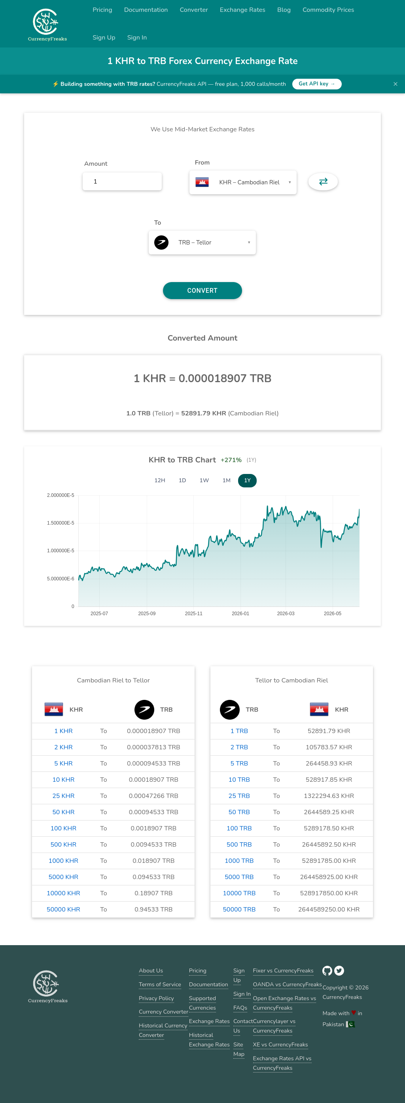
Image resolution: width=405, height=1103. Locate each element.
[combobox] (243, 182)
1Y (247, 480)
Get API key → (317, 83)
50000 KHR (63, 909)
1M (227, 480)
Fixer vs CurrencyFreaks (283, 970)
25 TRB (239, 796)
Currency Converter (163, 1012)
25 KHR (63, 796)
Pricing (102, 10)
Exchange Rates (242, 10)
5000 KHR (63, 877)
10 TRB (239, 779)
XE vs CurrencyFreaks (280, 1044)
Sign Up (104, 37)
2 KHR (63, 747)
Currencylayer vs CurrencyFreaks (274, 1026)
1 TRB (239, 731)
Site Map (238, 1049)
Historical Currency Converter (163, 1030)
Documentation (146, 10)
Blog (284, 10)
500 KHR (63, 844)
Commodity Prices (328, 10)
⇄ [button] (323, 181)
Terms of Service (160, 984)
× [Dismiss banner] (395, 84)
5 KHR (63, 763)
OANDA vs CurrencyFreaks (287, 984)
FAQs (240, 1008)
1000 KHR (63, 861)
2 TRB (239, 747)
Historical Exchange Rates (209, 1039)
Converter (194, 10)
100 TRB (239, 828)
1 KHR (63, 731)
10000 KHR (63, 893)
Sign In (137, 37)
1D (182, 480)
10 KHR (63, 779)
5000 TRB (239, 877)
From (202, 162)
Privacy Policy (156, 998)
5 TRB (239, 763)
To (157, 222)
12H (159, 480)
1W (204, 480)
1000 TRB (239, 861)
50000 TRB (239, 909)
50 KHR (63, 812)
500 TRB (239, 844)
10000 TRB (239, 893)
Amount (96, 163)
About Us (151, 970)
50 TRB (239, 812)
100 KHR (63, 828)
